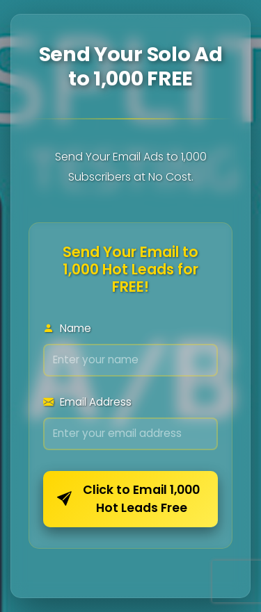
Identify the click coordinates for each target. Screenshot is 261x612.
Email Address (87, 402)
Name (67, 328)
